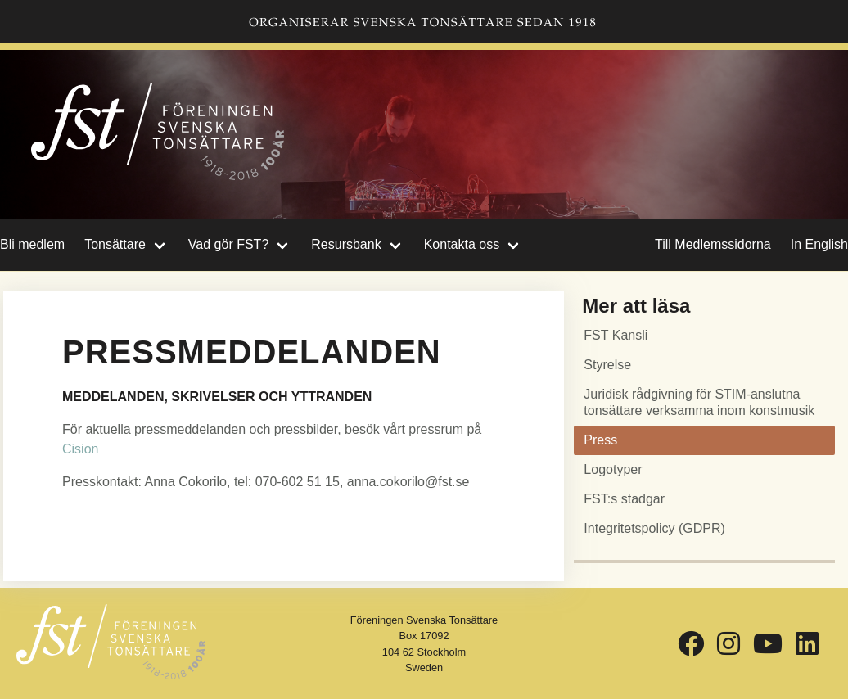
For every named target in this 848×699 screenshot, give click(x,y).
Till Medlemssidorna (713, 244)
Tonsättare (115, 244)
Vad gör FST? (228, 244)
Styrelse (607, 365)
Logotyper (613, 469)
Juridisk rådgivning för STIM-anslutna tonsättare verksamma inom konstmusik (699, 402)
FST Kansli (615, 335)
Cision (80, 449)
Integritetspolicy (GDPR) (654, 528)
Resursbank (346, 244)
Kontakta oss (462, 244)
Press (600, 440)
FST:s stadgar (624, 499)
